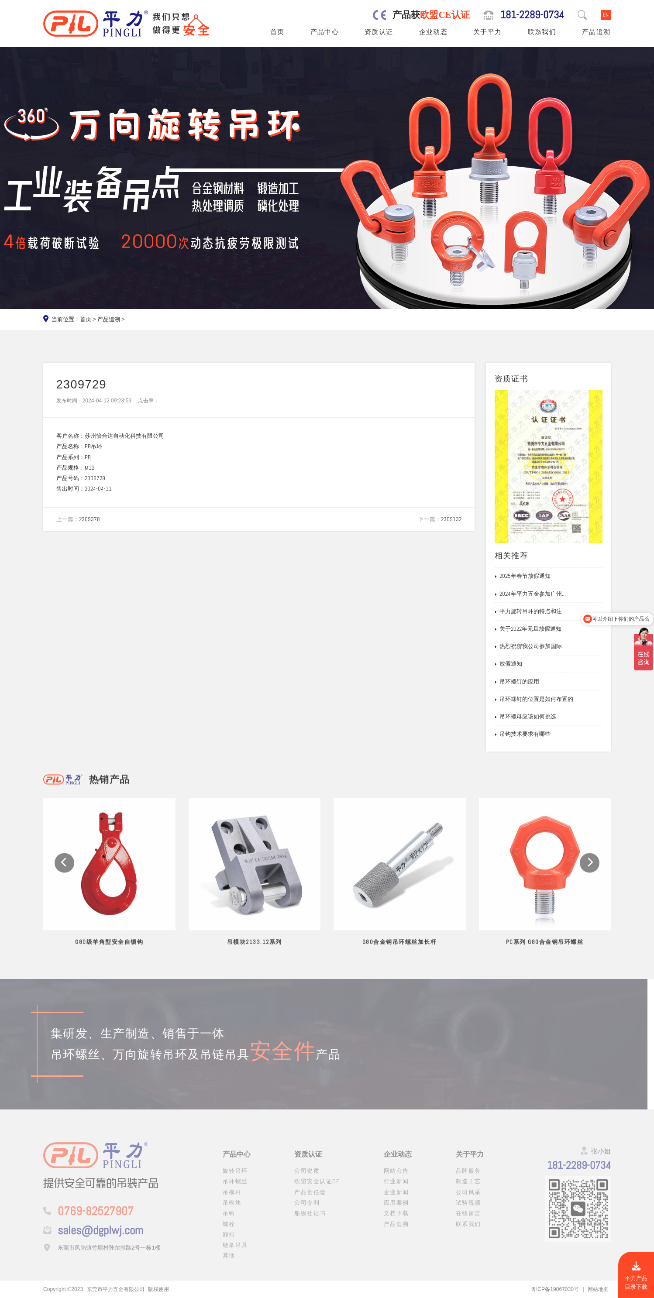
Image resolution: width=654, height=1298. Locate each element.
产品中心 (324, 31)
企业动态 (433, 31)
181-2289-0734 (532, 15)
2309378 (89, 519)
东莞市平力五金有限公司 (116, 1289)
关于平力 (487, 31)
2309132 (451, 519)
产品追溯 (596, 31)
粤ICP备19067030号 (555, 1289)
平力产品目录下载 (636, 1276)
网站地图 (598, 1289)
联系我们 (542, 31)
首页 (277, 31)
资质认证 (379, 31)
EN (606, 14)
